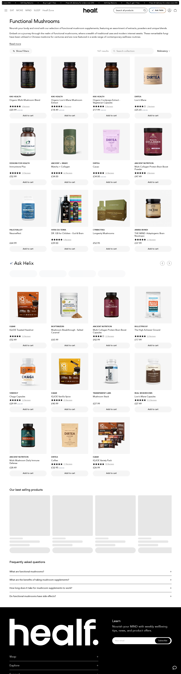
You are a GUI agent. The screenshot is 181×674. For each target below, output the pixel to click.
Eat (12, 10)
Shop (54, 657)
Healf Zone (48, 10)
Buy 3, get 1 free (53, 3)
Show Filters (21, 51)
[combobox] (164, 51)
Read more (15, 44)
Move (19, 10)
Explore (54, 665)
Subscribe (162, 640)
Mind (28, 10)
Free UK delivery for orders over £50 (84, 3)
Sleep (37, 10)
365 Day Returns (31, 3)
